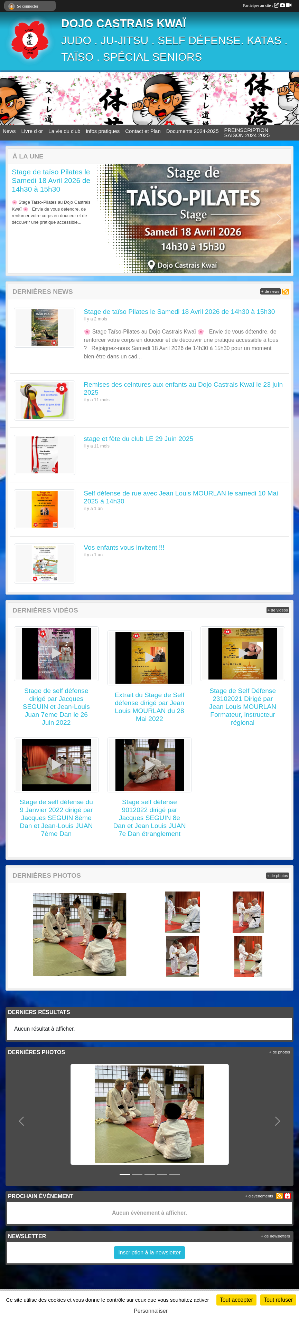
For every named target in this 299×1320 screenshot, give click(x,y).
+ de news (270, 291)
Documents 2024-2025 (192, 131)
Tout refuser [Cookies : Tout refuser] (278, 1300)
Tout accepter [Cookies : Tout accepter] (236, 1300)
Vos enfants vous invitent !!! (124, 547)
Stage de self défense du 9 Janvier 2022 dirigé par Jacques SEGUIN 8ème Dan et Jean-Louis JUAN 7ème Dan (56, 817)
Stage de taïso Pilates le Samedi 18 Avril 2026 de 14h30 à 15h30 (51, 180)
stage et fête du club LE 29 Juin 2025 (138, 438)
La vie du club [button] (64, 131)
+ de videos (278, 610)
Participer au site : (267, 5)
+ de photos (277, 876)
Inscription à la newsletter (149, 1252)
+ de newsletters (275, 1236)
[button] (19, 218)
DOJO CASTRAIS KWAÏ (123, 23)
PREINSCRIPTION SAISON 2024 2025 (247, 132)
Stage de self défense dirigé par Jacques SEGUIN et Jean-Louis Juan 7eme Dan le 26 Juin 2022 (56, 706)
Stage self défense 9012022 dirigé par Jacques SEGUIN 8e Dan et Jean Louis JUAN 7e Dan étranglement (149, 817)
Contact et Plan (143, 131)
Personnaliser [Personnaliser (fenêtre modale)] (151, 1311)
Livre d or (32, 131)
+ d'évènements (259, 1196)
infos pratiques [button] (103, 131)
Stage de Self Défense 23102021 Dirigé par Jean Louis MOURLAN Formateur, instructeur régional (242, 706)
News (9, 131)
